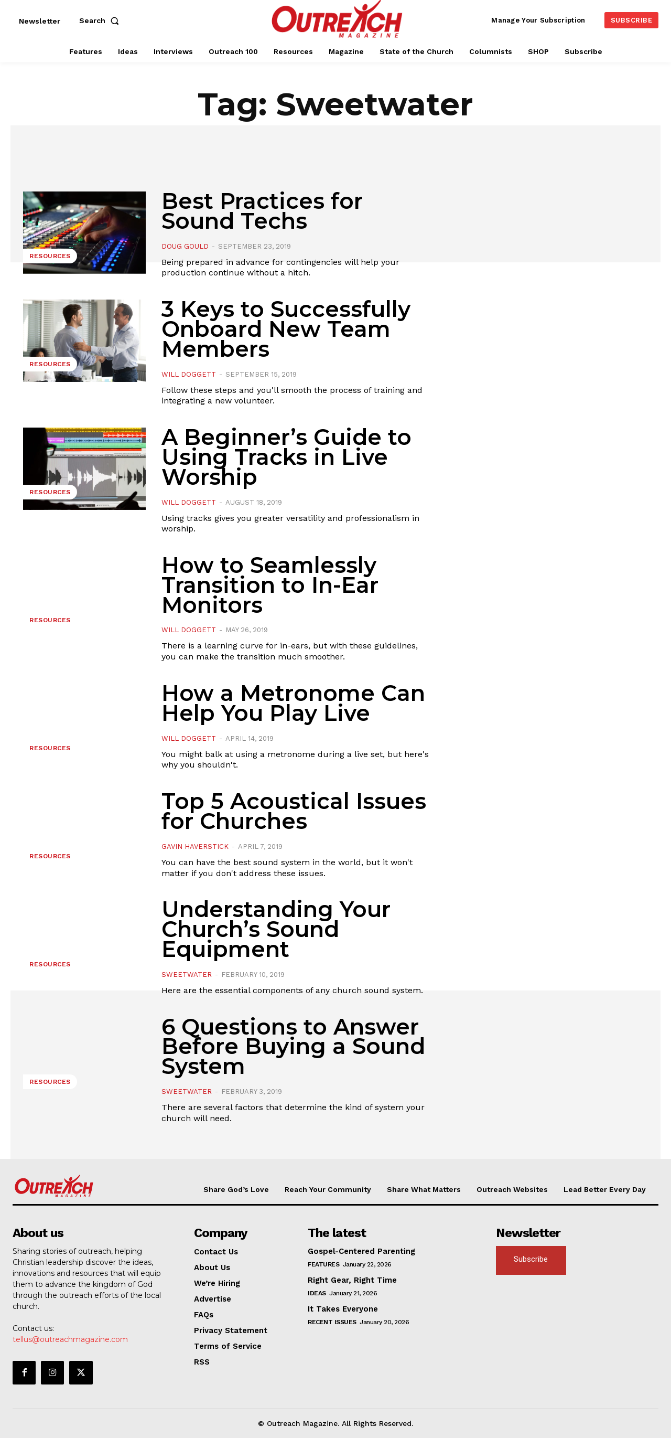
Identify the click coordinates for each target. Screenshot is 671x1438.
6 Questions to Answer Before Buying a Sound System (293, 1046)
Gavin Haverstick (195, 846)
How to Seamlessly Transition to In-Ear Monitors (269, 585)
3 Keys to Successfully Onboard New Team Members (285, 329)
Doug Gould (185, 246)
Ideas (317, 1293)
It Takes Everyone (343, 1309)
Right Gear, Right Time (352, 1280)
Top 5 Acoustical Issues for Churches (293, 811)
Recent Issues (332, 1322)
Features (323, 1264)
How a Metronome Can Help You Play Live (293, 703)
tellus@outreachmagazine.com (70, 1339)
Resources (50, 256)
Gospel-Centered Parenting (361, 1251)
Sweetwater (186, 974)
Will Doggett (188, 374)
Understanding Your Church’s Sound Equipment (276, 929)
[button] (101, 20)
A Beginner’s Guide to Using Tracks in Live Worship (286, 457)
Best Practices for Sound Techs (262, 211)
